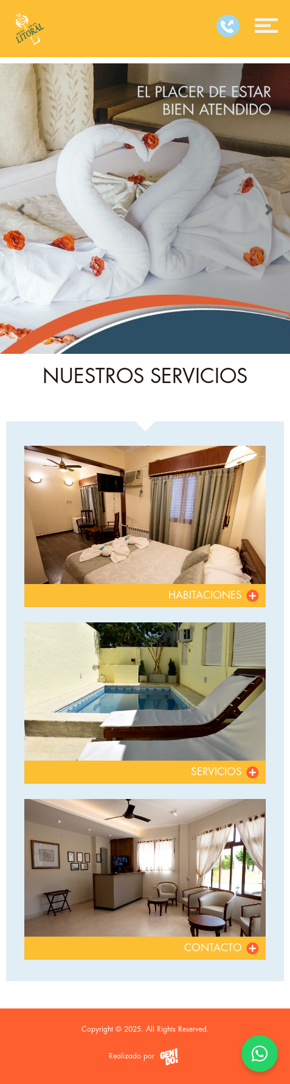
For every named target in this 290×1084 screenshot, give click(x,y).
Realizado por (145, 1056)
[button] (22, 208)
